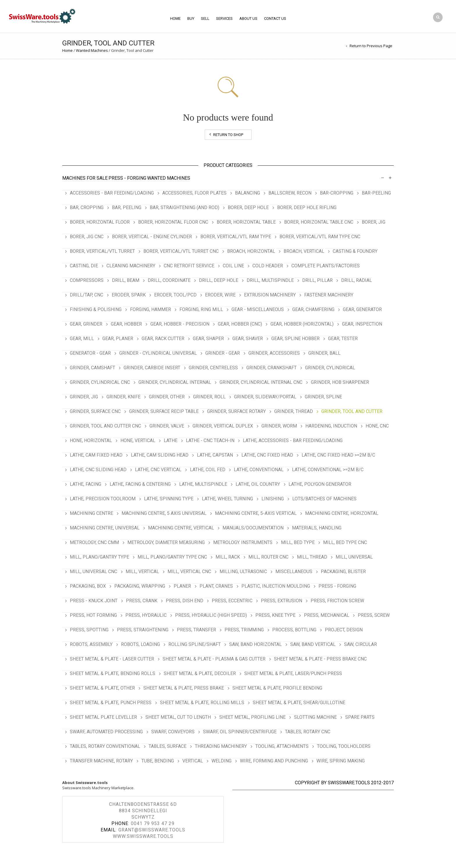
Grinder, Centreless (213, 367)
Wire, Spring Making (340, 761)
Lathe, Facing (85, 484)
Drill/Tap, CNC (86, 295)
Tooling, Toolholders (343, 746)
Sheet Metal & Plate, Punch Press (111, 702)
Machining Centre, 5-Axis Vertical (256, 513)
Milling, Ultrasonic (243, 571)
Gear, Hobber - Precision (179, 324)
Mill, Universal (354, 557)
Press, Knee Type (275, 615)
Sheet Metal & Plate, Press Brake (183, 688)
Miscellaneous (293, 571)
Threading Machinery (221, 746)
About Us (248, 18)
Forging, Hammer (150, 309)
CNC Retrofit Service (189, 266)
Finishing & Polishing (96, 309)
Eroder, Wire (220, 295)
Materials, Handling (316, 528)
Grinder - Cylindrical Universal (158, 353)
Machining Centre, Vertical (181, 528)
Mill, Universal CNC (93, 571)
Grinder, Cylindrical (330, 367)
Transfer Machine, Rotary (101, 761)
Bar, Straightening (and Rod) (184, 207)
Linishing (272, 498)
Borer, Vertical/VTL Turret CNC (181, 251)
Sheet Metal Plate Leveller (103, 717)
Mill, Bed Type (298, 542)
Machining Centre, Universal (105, 528)
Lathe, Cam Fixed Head (96, 455)
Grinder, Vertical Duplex (223, 426)
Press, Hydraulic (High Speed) (211, 615)
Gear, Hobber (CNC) (240, 324)
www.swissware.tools (143, 836)
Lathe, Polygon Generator (319, 484)
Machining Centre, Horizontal (341, 513)
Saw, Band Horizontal (255, 644)
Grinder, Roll (209, 397)
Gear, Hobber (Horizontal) (302, 324)
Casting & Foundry (355, 251)
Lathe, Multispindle (203, 484)
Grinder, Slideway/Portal (265, 397)
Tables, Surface (167, 746)
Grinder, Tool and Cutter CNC (105, 426)
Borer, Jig (373, 222)
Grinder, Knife (123, 397)
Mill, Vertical (142, 571)
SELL (205, 18)
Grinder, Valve (166, 426)
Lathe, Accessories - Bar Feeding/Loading (293, 440)
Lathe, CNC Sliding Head (98, 469)
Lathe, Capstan (215, 455)
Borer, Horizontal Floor (100, 222)
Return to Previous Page (371, 45)
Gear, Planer (117, 338)
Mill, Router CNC (268, 557)
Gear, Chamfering (313, 309)
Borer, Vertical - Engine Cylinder (152, 236)
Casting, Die (84, 266)
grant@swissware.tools (151, 830)
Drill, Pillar (317, 280)
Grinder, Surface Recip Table (164, 411)
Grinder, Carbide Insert (152, 367)
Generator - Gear (90, 353)
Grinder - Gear (222, 353)
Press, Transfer (196, 630)
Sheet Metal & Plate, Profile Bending (277, 688)
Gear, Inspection (362, 324)
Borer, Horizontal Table (246, 222)
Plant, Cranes (216, 586)
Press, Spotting (89, 630)
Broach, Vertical (304, 251)
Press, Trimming (244, 630)
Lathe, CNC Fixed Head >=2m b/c (338, 455)
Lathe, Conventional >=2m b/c (328, 469)
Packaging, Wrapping (139, 586)
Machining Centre (91, 513)
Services (224, 18)
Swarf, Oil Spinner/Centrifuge (240, 731)
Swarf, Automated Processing (106, 731)
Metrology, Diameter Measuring (166, 542)
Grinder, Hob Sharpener (340, 382)
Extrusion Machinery (270, 295)
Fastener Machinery (328, 295)
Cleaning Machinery (130, 266)
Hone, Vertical (137, 440)
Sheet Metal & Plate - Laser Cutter (112, 659)
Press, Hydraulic (146, 615)
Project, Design (344, 630)
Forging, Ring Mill (201, 309)
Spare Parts (360, 717)
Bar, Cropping (87, 207)
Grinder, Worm (279, 426)
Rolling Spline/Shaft (194, 644)
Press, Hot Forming (93, 615)
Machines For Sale (85, 178)
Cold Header (267, 266)
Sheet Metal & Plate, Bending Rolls (112, 673)
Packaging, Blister (343, 571)
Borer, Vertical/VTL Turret (102, 251)
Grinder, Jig (84, 397)
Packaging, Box (88, 586)
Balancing (247, 193)
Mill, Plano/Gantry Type (99, 557)
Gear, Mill (82, 338)
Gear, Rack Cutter (163, 338)
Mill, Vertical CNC (189, 571)
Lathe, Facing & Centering (140, 484)
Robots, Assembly (91, 644)
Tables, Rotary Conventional (105, 746)
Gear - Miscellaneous (257, 309)
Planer (182, 586)
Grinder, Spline (323, 397)
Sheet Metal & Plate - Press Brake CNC (320, 659)
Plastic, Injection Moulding (275, 586)
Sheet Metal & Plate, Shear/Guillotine (299, 702)
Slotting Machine (315, 717)
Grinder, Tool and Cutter (351, 411)
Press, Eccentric (232, 600)
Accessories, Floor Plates (194, 193)
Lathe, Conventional (259, 469)
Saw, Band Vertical (313, 644)
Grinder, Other (167, 397)
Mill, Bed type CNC (345, 542)
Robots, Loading (140, 644)
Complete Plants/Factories (325, 266)
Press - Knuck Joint (93, 600)
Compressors (87, 280)
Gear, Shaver (247, 338)
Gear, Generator (362, 309)
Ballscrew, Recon (289, 193)
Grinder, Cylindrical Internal (174, 382)
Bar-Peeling (376, 193)
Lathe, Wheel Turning (227, 498)
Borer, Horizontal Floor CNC (173, 222)
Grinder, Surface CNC (95, 411)
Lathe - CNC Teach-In (210, 440)
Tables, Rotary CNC (307, 731)
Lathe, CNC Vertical (158, 469)
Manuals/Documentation (253, 528)
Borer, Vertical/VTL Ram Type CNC (319, 236)
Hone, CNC (377, 426)
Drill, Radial (356, 280)
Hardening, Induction (331, 426)
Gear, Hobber (126, 324)
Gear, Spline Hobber (295, 338)
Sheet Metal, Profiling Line (252, 717)
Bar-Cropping (336, 193)
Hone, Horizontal (91, 440)
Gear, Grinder (86, 324)
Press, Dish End (184, 600)
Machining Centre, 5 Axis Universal (164, 513)
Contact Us (275, 18)
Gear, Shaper (208, 338)
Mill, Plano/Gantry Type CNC (172, 557)
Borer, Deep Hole (248, 207)
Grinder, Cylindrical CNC (100, 382)
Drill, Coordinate (169, 280)
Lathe (170, 440)
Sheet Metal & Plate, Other (102, 688)
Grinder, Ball (324, 353)
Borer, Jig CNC (87, 236)
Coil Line (233, 266)
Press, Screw (374, 615)
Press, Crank (141, 600)
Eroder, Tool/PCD (175, 295)
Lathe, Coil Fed (207, 469)
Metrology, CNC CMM (94, 542)
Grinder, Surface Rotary (236, 411)
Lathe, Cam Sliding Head (159, 455)
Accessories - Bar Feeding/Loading (112, 193)
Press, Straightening (142, 630)
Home (175, 18)
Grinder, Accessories (274, 353)
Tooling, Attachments (282, 746)
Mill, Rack (227, 557)
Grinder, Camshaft (92, 367)
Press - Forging (127, 178)
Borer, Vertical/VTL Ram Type (235, 236)
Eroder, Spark (129, 295)
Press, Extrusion (281, 600)
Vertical (192, 761)
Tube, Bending (157, 761)
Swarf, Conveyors (173, 731)
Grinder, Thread (293, 411)
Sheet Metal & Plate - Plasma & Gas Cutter (214, 659)
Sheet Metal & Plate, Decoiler (200, 673)
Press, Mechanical (326, 615)
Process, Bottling (294, 630)
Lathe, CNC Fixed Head (267, 455)
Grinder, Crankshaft (271, 367)
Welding (221, 761)
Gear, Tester (343, 338)
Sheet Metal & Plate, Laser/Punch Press (293, 673)
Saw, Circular (360, 644)
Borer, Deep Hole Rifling (306, 207)
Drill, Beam (125, 280)
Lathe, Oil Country (258, 484)
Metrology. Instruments (242, 542)
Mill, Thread (312, 557)
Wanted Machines (92, 50)
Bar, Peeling (126, 207)
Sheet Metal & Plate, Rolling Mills (202, 702)
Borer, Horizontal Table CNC (318, 222)
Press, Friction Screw (337, 600)
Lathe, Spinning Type (168, 498)
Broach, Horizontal (251, 251)
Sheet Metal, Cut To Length (178, 717)
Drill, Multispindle (270, 280)
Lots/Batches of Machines (324, 498)
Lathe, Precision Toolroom (103, 498)
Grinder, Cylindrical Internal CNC (261, 382)
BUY (190, 18)
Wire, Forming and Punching (274, 761)
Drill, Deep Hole (218, 280)
